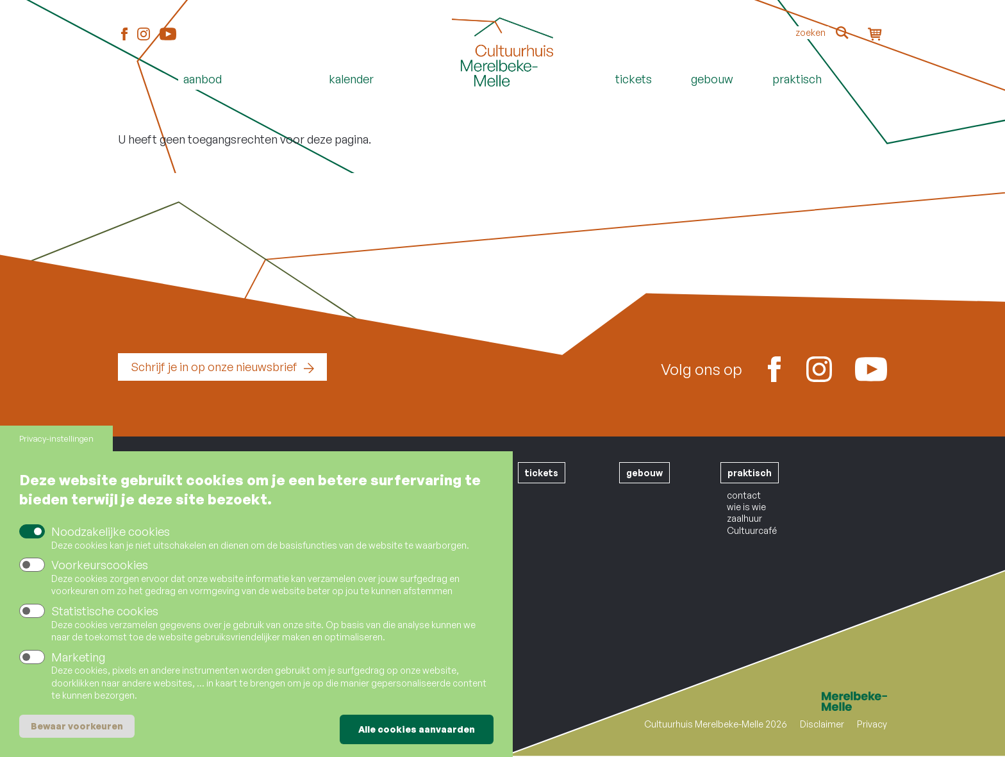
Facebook (124, 34)
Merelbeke (836, 701)
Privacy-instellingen (56, 439)
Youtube (168, 34)
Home (502, 101)
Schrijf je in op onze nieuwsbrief (214, 367)
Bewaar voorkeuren (77, 725)
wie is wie (746, 506)
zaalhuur (744, 518)
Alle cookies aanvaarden (416, 729)
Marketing (78, 657)
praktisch (749, 472)
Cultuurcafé (752, 530)
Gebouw (712, 79)
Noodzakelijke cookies (110, 532)
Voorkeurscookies (99, 565)
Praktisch (797, 79)
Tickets (633, 79)
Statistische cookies (104, 611)
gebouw (644, 472)
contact (744, 495)
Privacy (872, 724)
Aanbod (202, 79)
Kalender (351, 79)
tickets (541, 472)
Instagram (143, 34)
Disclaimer (822, 724)
